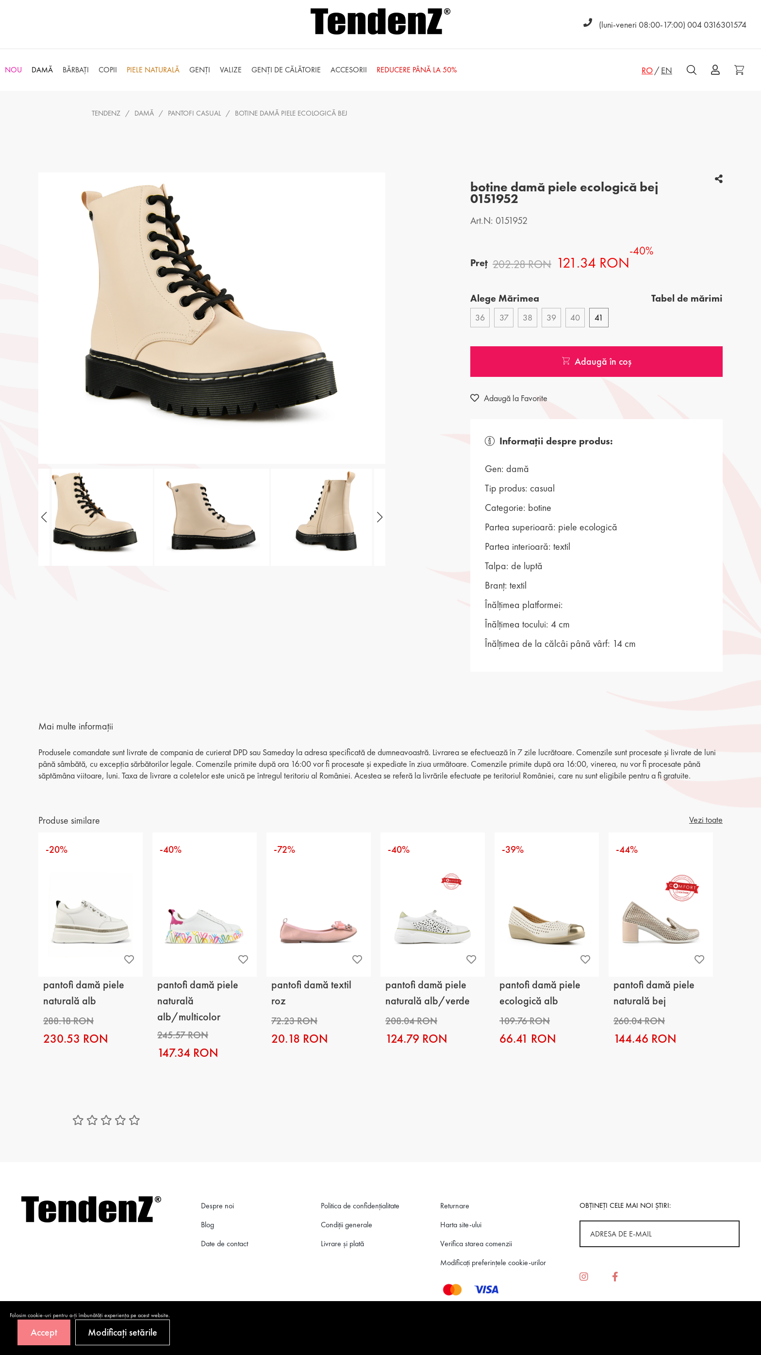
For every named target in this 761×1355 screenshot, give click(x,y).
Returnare (454, 1206)
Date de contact (224, 1243)
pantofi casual (194, 113)
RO (647, 70)
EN (666, 70)
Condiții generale (346, 1225)
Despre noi (217, 1206)
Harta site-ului (460, 1225)
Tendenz (106, 113)
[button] (378, 517)
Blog (207, 1225)
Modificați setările (122, 1332)
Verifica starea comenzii (476, 1243)
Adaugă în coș (596, 361)
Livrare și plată (342, 1243)
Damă (144, 113)
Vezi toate (706, 819)
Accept (44, 1332)
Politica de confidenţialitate (360, 1206)
